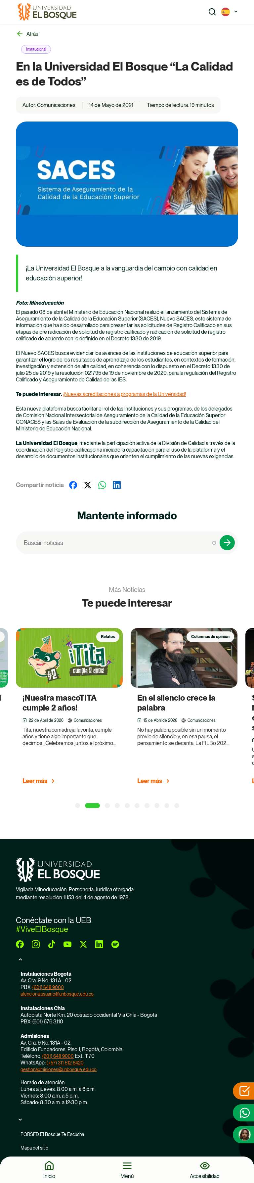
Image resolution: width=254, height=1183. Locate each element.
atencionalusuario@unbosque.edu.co (57, 994)
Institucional (36, 49)
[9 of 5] (166, 805)
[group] (77, 709)
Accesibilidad (205, 1176)
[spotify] (115, 944)
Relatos (108, 636)
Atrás (32, 34)
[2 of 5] (92, 805)
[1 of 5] (77, 805)
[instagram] (36, 944)
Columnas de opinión (210, 636)
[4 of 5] (117, 805)
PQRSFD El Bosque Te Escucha (52, 1134)
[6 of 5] (137, 805)
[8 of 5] (156, 805)
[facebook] (20, 944)
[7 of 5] (147, 805)
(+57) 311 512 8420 (65, 1062)
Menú (127, 1176)
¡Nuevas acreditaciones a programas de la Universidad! (124, 394)
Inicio (49, 1176)
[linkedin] (99, 944)
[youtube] (67, 944)
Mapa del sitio (34, 1148)
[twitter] (83, 944)
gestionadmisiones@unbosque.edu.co (59, 1069)
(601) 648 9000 (48, 987)
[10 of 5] (176, 805)
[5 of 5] (127, 805)
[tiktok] (52, 944)
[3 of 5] (107, 805)
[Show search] (212, 12)
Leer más (34, 780)
